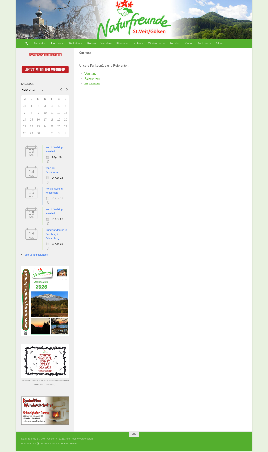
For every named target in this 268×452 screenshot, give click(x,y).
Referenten (92, 78)
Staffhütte (74, 43)
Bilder (219, 43)
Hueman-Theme (69, 443)
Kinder (189, 43)
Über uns (55, 43)
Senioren (203, 43)
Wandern (106, 43)
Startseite (39, 43)
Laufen (136, 43)
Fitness (120, 43)
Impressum (92, 83)
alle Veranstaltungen (36, 254)
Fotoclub (175, 43)
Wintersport (155, 43)
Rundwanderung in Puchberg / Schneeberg (56, 234)
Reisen (91, 43)
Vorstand (90, 73)
